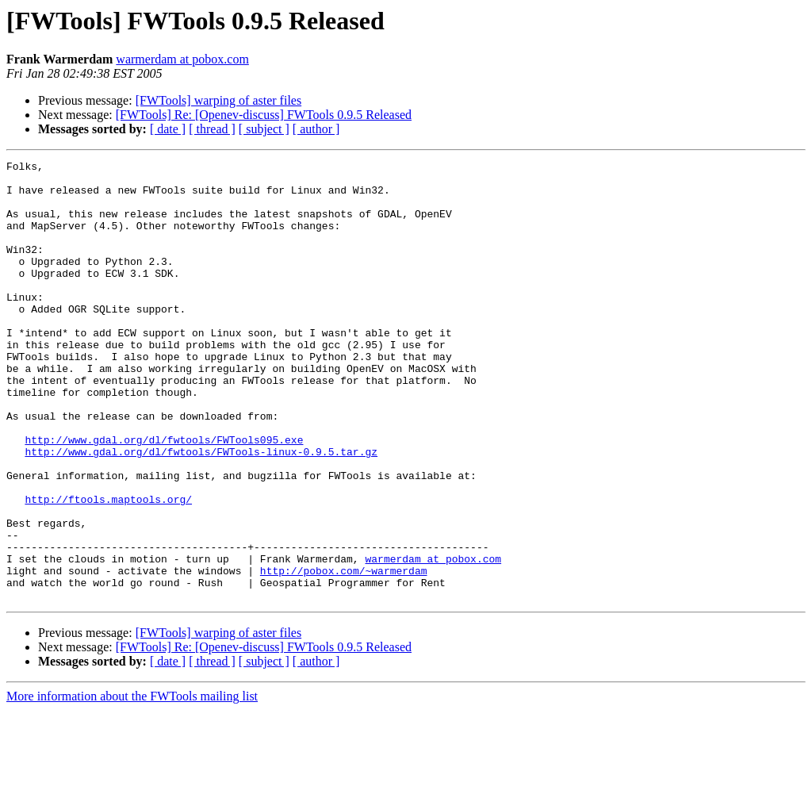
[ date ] (168, 129)
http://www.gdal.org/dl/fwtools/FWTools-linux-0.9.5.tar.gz (201, 511)
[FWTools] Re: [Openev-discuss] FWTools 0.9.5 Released (264, 114)
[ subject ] (264, 129)
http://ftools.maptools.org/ (108, 568)
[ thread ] (212, 129)
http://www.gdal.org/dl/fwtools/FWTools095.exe (164, 496)
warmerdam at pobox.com (182, 59)
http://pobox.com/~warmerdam (343, 653)
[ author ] (316, 129)
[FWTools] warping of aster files (219, 100)
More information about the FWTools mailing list (132, 784)
